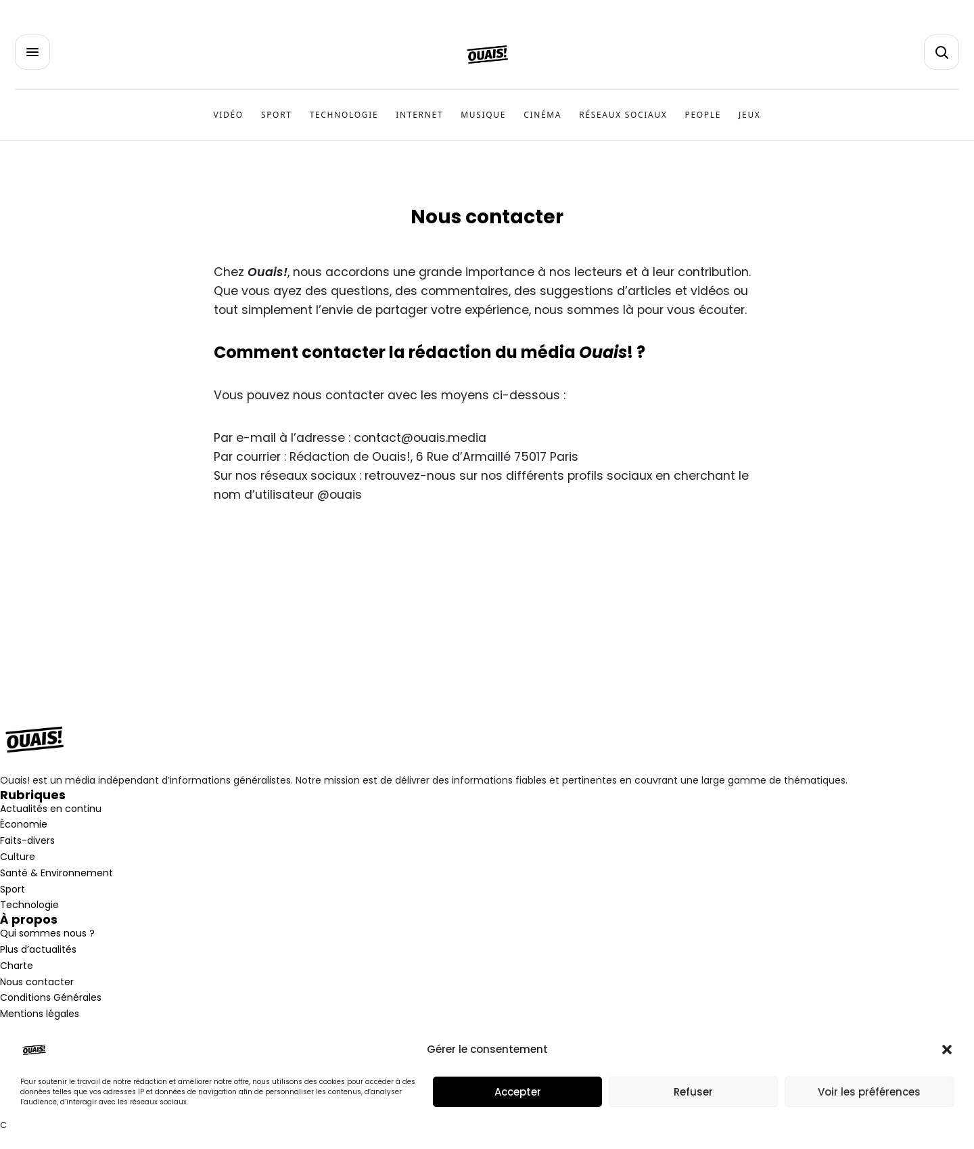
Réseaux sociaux (623, 114)
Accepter (517, 1092)
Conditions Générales (50, 997)
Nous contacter (37, 982)
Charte (16, 965)
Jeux (749, 114)
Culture (17, 856)
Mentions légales (39, 1013)
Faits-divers (27, 840)
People (703, 114)
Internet (419, 114)
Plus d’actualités (38, 949)
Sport (276, 114)
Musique (483, 114)
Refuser (693, 1092)
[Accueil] (487, 54)
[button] (947, 1049)
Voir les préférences (869, 1092)
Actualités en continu (50, 808)
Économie (23, 824)
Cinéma (542, 114)
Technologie (344, 114)
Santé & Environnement (56, 873)
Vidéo (228, 114)
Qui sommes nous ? (47, 933)
